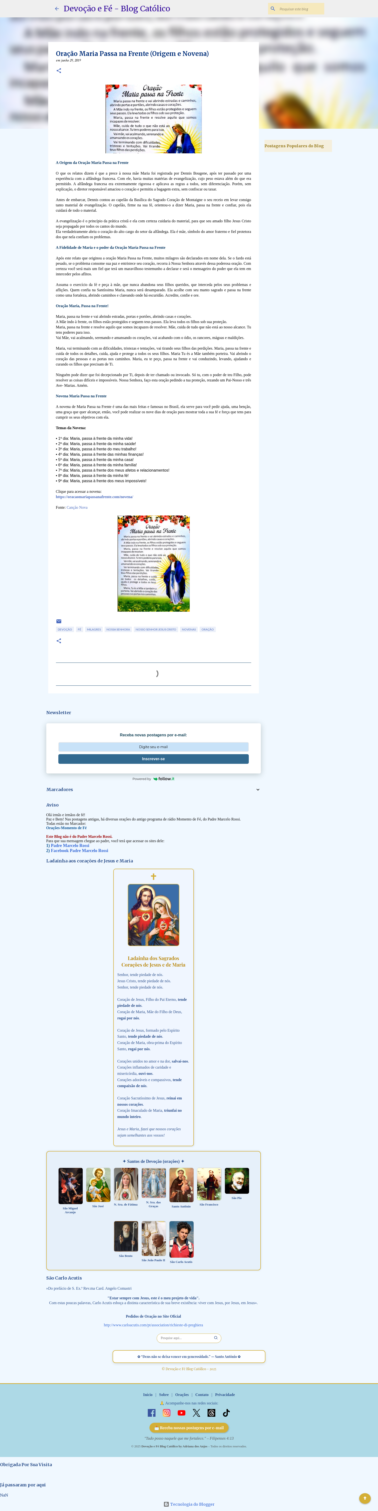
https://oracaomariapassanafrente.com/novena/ (94, 497)
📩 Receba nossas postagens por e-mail (189, 1427)
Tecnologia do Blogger (189, 1504)
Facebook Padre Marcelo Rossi (79, 850)
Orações (182, 1395)
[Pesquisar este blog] (299, 8)
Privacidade (225, 1395)
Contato (202, 1395)
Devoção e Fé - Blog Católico (117, 9)
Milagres (94, 629)
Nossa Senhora (118, 629)
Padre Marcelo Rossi (70, 845)
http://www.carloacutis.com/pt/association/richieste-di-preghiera (153, 1325)
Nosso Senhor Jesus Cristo (156, 629)
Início (148, 1395)
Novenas (189, 629)
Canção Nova (77, 507)
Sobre (164, 1395)
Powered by (154, 779)
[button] (59, 71)
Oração (208, 629)
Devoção (65, 629)
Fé (79, 629)
